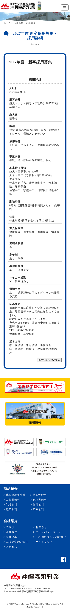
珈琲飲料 (38, 504)
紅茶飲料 (11, 509)
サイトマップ (44, 541)
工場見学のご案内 (17, 541)
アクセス (11, 546)
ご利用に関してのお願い (51, 537)
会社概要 (11, 532)
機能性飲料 (40, 495)
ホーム (7, 23)
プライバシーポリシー (50, 532)
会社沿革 (11, 537)
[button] (65, 7)
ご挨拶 (10, 527)
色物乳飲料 (40, 499)
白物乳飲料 (13, 499)
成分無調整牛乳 (16, 495)
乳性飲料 (11, 504)
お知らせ (41, 527)
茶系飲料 (38, 509)
